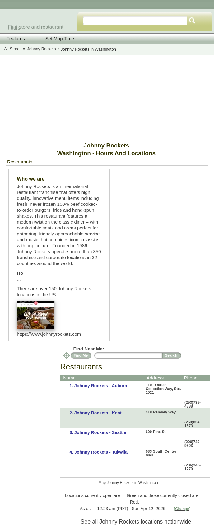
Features (16, 38)
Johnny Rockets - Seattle (100, 432)
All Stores (12, 48)
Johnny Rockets (41, 48)
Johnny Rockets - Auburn (100, 385)
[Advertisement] (50, 99)
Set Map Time (55, 38)
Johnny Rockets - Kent (98, 412)
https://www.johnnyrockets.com (49, 334)
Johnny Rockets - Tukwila (101, 452)
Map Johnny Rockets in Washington (128, 482)
